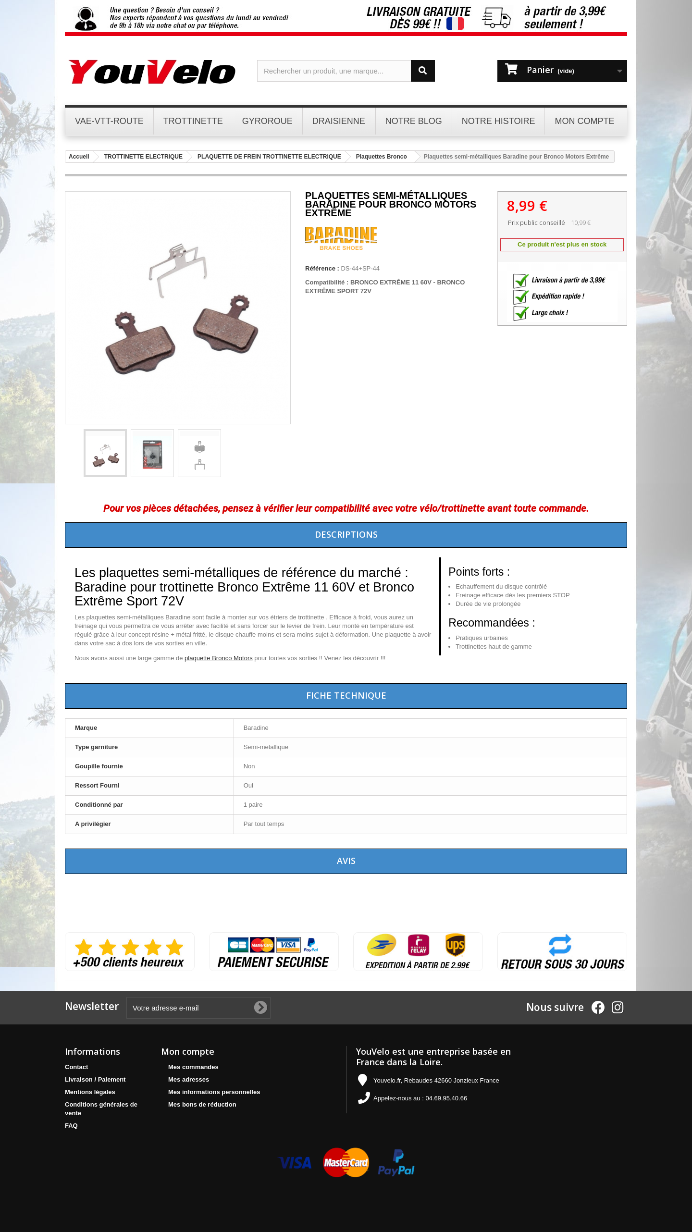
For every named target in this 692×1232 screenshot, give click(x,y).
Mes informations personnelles (214, 1092)
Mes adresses (188, 1079)
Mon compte (187, 1051)
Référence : (322, 268)
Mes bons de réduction (202, 1104)
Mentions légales (90, 1092)
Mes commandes (193, 1067)
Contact (76, 1067)
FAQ (71, 1125)
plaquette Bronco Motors (219, 658)
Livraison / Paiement (95, 1079)
